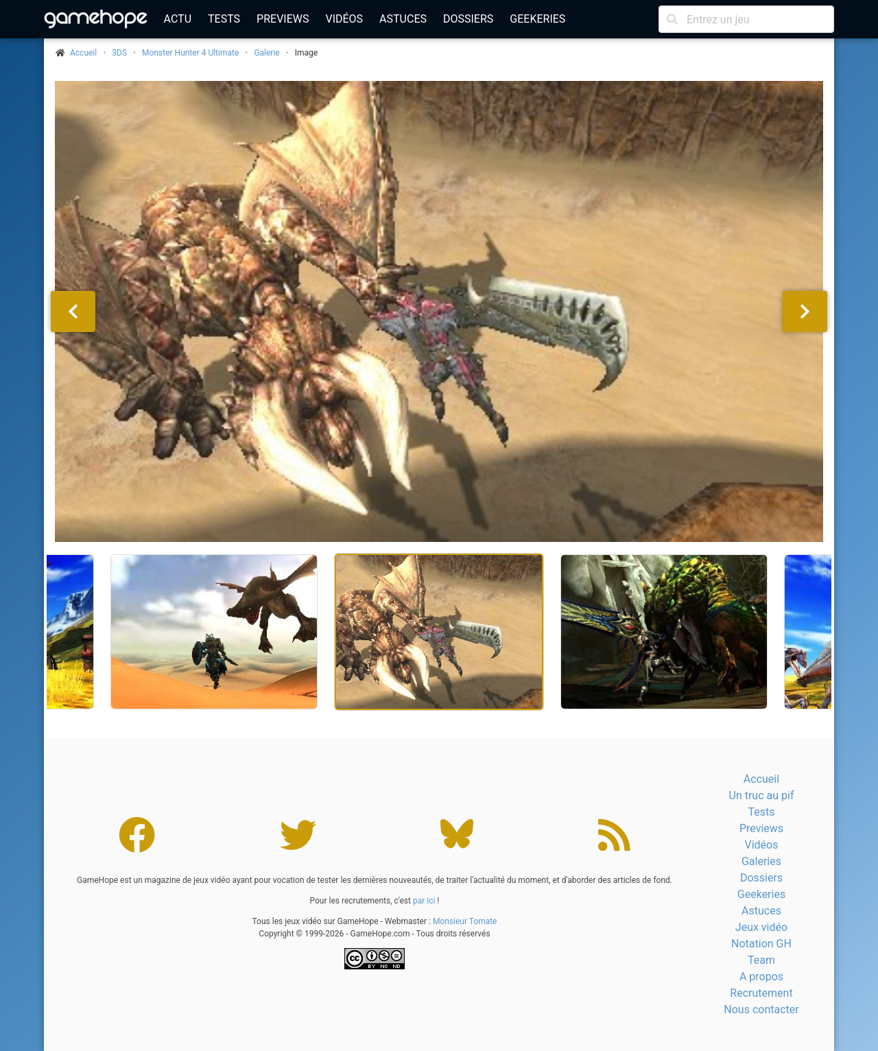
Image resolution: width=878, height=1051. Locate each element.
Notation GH (761, 943)
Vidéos (344, 18)
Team (761, 960)
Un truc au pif (761, 795)
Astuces (403, 18)
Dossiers (468, 18)
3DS (119, 53)
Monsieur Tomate (465, 921)
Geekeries (537, 18)
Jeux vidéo (761, 927)
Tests (224, 18)
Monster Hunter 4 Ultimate (190, 53)
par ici (424, 901)
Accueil (761, 779)
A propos (761, 976)
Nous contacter (761, 1009)
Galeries (761, 861)
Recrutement (761, 993)
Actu (177, 18)
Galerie (266, 53)
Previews (283, 18)
